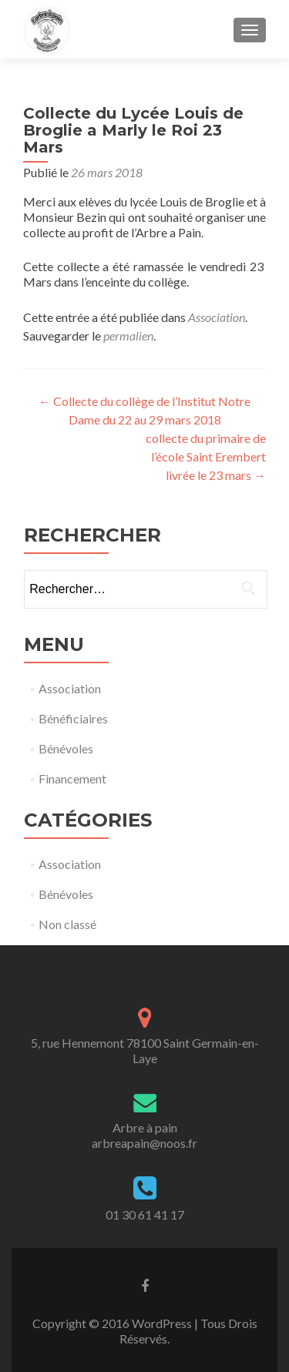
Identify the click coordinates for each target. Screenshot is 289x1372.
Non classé (67, 924)
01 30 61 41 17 (145, 1214)
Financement (72, 778)
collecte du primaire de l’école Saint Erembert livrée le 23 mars (206, 456)
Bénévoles (66, 748)
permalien (128, 335)
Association (216, 317)
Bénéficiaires (73, 718)
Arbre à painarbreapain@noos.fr (144, 1135)
